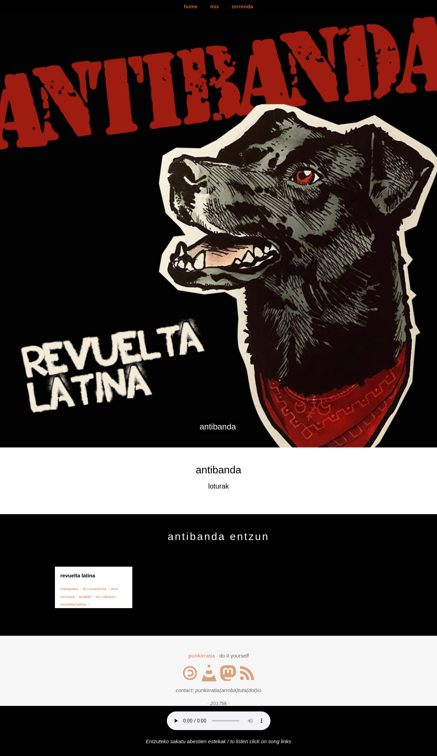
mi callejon (105, 597)
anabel (85, 597)
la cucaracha (94, 589)
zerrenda (242, 6)
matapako (69, 589)
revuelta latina (73, 604)
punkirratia (201, 656)
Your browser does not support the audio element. (218, 720)
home (191, 6)
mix (214, 6)
